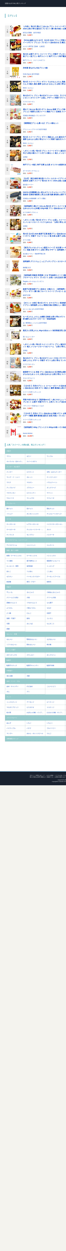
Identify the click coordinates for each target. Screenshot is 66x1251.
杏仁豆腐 (10, 676)
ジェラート (50, 545)
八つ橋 (9, 613)
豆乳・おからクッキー (54, 472)
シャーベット (31, 545)
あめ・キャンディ (12, 686)
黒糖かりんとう (12, 603)
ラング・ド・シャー (13, 477)
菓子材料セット (32, 561)
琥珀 (28, 618)
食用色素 (30, 566)
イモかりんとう (32, 603)
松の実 (9, 712)
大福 (28, 597)
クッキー (10, 472)
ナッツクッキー (52, 477)
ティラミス (10, 535)
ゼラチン (10, 576)
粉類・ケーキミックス (14, 556)
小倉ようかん (31, 608)
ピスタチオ (30, 707)
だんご (29, 613)
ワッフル (50, 456)
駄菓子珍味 (50, 665)
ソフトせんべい (12, 644)
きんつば (30, 624)
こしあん (50, 571)
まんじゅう (30, 592)
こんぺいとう (51, 686)
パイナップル (11, 728)
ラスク (9, 482)
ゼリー (29, 456)
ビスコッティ (31, 493)
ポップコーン (51, 655)
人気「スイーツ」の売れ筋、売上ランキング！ (26, 445)
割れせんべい (31, 644)
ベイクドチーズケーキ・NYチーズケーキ (56, 524)
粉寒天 (49, 582)
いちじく (50, 723)
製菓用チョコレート (53, 561)
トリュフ (10, 514)
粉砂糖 (9, 582)
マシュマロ (30, 498)
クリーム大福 (51, 597)
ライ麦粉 (10, 561)
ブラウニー (30, 488)
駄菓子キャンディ (33, 665)
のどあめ (30, 686)
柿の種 (49, 644)
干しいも (10, 592)
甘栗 (8, 624)
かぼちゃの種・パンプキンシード (36, 712)
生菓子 (49, 613)
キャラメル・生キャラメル (15, 461)
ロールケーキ (11, 529)
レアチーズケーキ (33, 524)
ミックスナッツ (12, 702)
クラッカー (30, 655)
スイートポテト (32, 461)
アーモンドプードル (53, 576)
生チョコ (30, 508)
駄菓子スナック (12, 665)
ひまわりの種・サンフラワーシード (56, 712)
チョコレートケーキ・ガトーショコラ (36, 529)
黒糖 (8, 629)
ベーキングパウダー (33, 576)
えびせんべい (51, 639)
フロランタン (11, 493)
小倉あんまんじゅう (53, 592)
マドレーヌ (50, 498)
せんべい (10, 639)
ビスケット (30, 472)
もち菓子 (50, 603)
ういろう (50, 618)
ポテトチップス (12, 655)
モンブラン (30, 535)
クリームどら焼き (12, 597)
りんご (49, 733)
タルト (49, 529)
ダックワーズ (51, 488)
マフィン (50, 493)
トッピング (50, 566)
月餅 (28, 676)
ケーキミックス (32, 556)
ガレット (30, 477)
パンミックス (51, 556)
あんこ (9, 571)
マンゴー (10, 733)
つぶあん (30, 571)
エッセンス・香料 (12, 566)
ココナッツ (50, 707)
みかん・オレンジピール (35, 733)
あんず (9, 723)
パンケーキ (50, 535)
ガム (8, 691)
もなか (49, 608)
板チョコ (10, 508)
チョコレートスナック (54, 514)
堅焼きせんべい (32, 639)
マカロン (30, 482)
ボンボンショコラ (33, 514)
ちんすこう (50, 624)
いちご (29, 723)
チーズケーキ (11, 524)
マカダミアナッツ (12, 707)
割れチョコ (50, 508)
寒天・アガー (31, 582)
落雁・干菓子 (11, 618)
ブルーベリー (51, 728)
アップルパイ (11, 488)
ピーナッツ (50, 702)
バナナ (29, 728)
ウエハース (10, 498)
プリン (9, 456)
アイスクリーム (12, 545)
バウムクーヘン (52, 482)
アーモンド (30, 702)
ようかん (10, 608)
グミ (28, 691)
